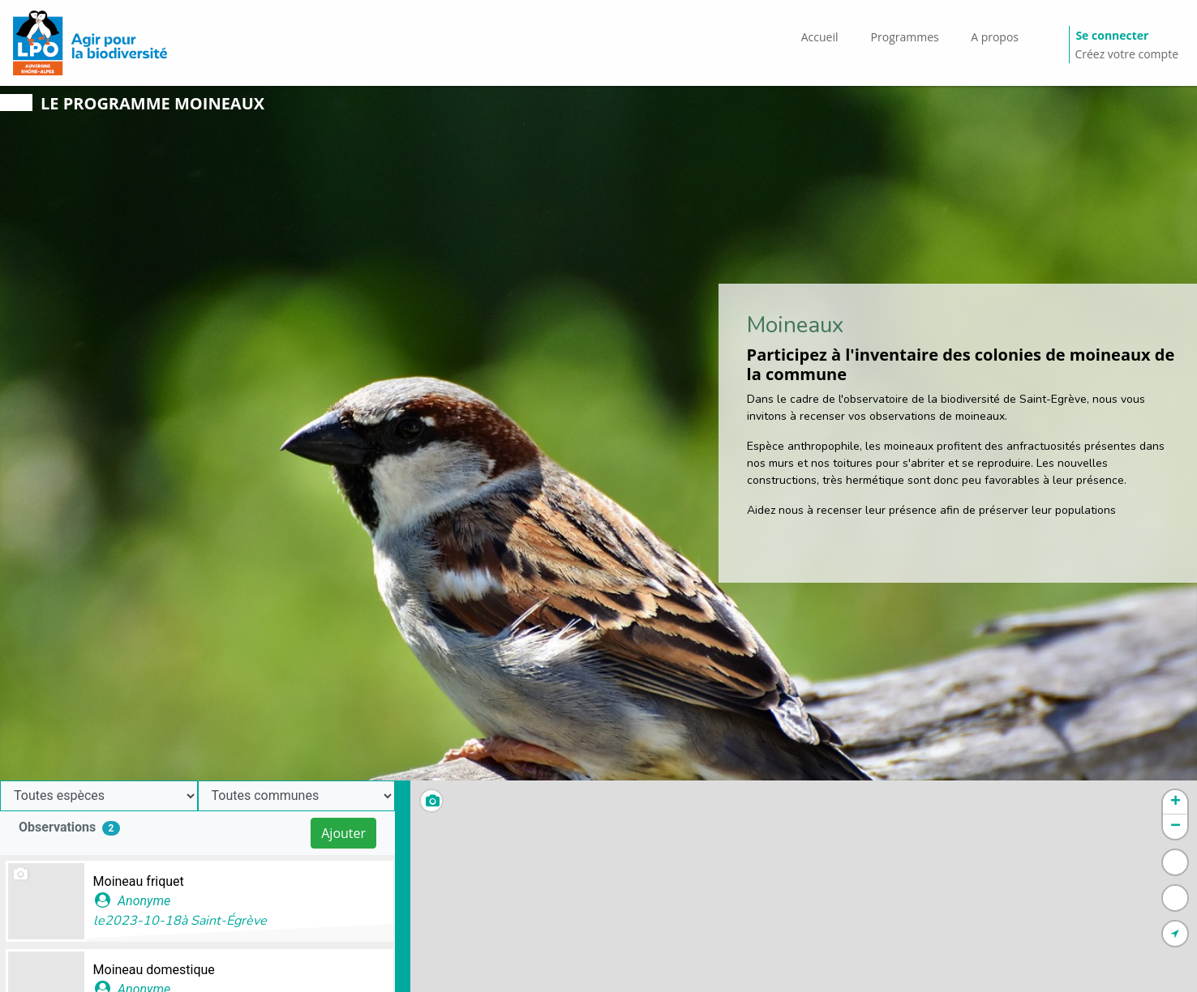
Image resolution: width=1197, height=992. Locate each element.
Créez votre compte (1126, 54)
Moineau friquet (138, 881)
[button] (1175, 802)
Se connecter (1111, 35)
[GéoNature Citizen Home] (90, 42)
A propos (995, 37)
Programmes (905, 37)
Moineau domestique (154, 969)
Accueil (820, 37)
